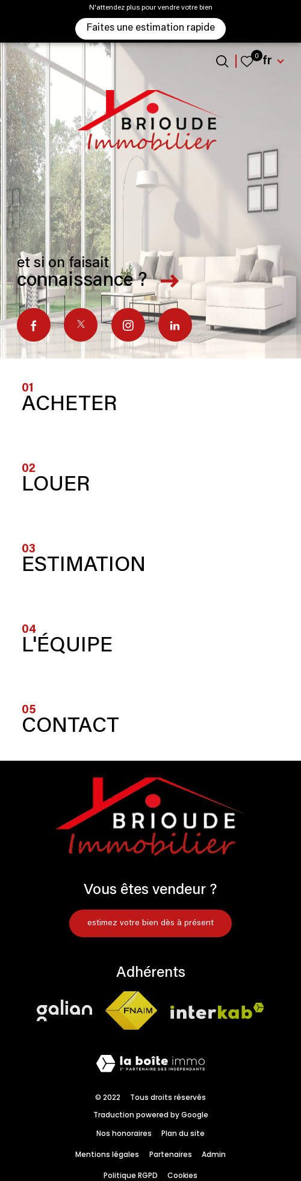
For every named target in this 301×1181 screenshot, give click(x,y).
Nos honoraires (124, 1133)
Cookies (182, 1175)
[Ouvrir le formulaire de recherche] (222, 61)
